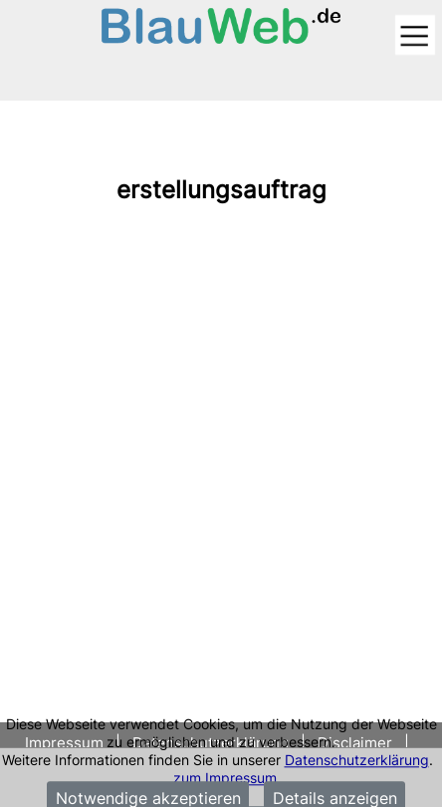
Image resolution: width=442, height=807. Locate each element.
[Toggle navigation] (414, 36)
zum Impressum (225, 777)
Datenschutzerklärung (357, 759)
